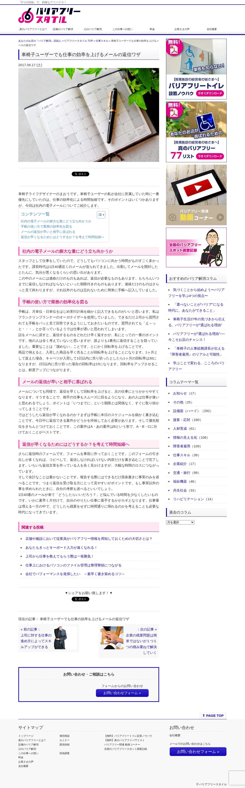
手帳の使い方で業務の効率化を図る (46, 226)
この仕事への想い (122, 29)
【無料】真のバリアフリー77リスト (124, 740)
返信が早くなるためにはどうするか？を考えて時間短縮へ (62, 237)
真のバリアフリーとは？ (33, 29)
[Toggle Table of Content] (98, 215)
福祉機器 (180, 481)
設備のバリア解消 (63, 29)
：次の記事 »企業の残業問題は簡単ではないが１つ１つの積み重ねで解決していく (141, 641)
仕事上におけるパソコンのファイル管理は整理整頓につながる (73, 565)
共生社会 (180, 490)
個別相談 (65, 735)
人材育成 (180, 428)
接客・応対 (181, 420)
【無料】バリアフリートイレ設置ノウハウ (128, 735)
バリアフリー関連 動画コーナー (122, 744)
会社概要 (212, 29)
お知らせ (180, 393)
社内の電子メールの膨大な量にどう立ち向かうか (56, 221)
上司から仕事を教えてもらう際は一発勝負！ (59, 556)
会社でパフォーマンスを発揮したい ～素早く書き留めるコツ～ (75, 574)
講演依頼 (65, 744)
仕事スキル (102, 40)
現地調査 (65, 753)
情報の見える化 (185, 437)
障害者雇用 (181, 446)
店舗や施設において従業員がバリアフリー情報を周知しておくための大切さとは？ (88, 539)
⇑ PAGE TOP (212, 715)
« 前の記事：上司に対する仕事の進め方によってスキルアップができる (36, 638)
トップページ (25, 735)
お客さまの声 (182, 29)
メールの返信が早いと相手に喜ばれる (48, 232)
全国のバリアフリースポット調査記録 (125, 748)
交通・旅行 (181, 473)
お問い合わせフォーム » (122, 693)
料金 (152, 29)
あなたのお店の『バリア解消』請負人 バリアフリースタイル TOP (55, 40)
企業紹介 (180, 464)
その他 (178, 402)
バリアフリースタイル (213, 784)
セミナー (65, 740)
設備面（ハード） (187, 411)
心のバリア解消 (93, 29)
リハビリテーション (188, 499)
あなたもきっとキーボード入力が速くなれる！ (61, 547)
